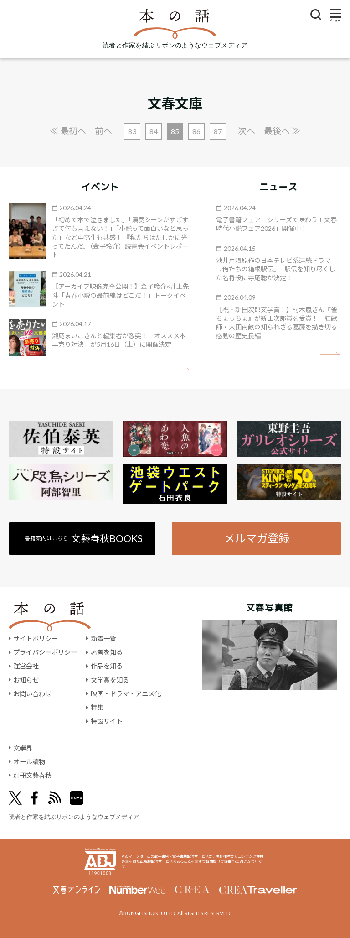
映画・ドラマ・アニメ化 (126, 694)
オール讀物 (29, 762)
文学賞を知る (110, 680)
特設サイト (107, 721)
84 (153, 131)
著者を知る (107, 652)
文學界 (22, 748)
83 (132, 131)
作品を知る (107, 666)
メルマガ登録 (256, 538)
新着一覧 (103, 638)
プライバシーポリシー (45, 652)
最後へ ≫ (282, 130)
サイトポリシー (35, 638)
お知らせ (26, 680)
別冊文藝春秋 (32, 775)
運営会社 (26, 666)
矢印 (180, 369)
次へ (246, 130)
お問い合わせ (32, 694)
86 (196, 131)
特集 (97, 707)
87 (218, 131)
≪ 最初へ (68, 130)
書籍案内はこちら (84, 538)
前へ (103, 130)
